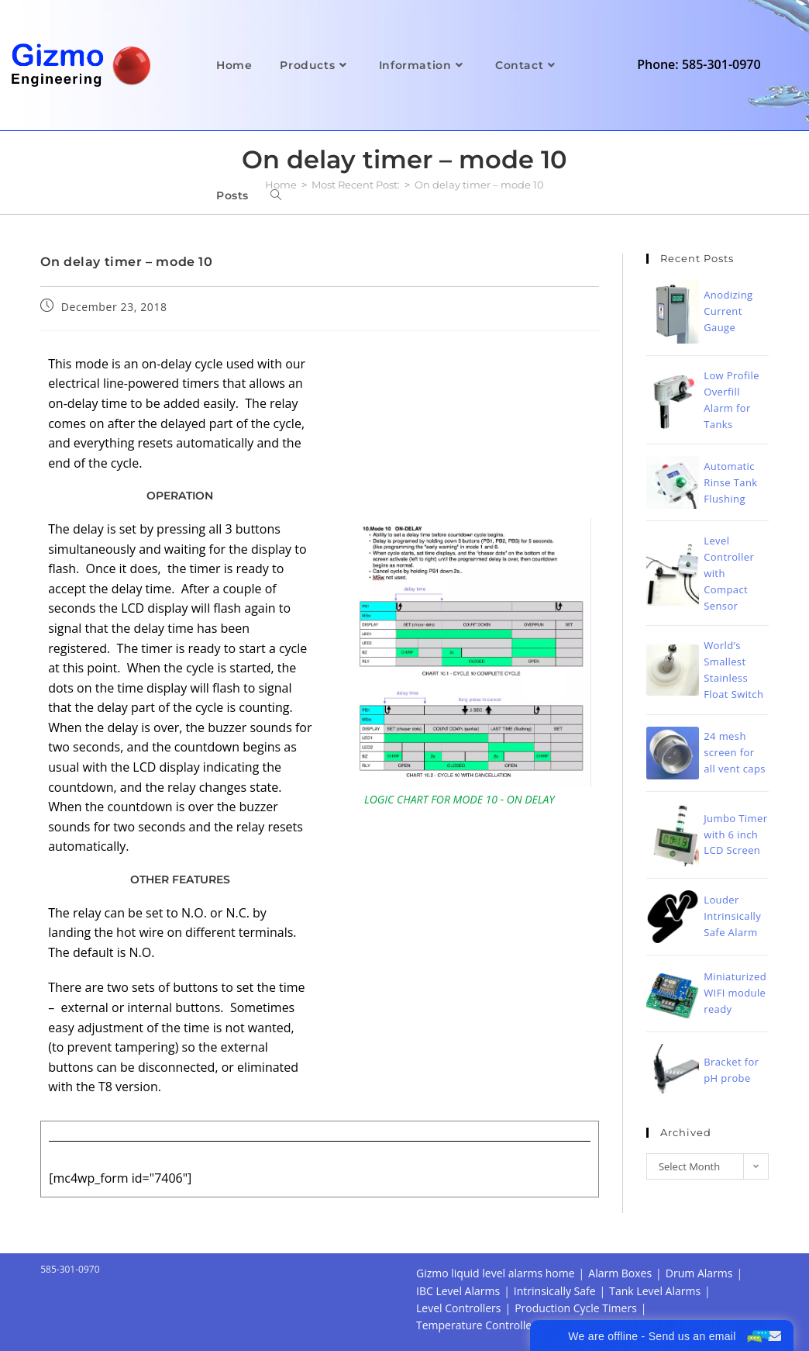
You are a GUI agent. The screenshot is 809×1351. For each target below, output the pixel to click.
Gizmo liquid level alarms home (495, 1273)
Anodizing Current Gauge (728, 311)
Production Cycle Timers (576, 1308)
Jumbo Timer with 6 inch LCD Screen (735, 834)
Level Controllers (458, 1308)
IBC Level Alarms (458, 1291)
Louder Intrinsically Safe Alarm (732, 916)
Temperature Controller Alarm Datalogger (521, 1325)
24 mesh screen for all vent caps (735, 752)
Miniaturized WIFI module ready (735, 992)
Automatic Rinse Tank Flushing (730, 482)
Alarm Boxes (620, 1273)
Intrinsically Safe (555, 1291)
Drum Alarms (699, 1273)
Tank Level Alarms (655, 1291)
